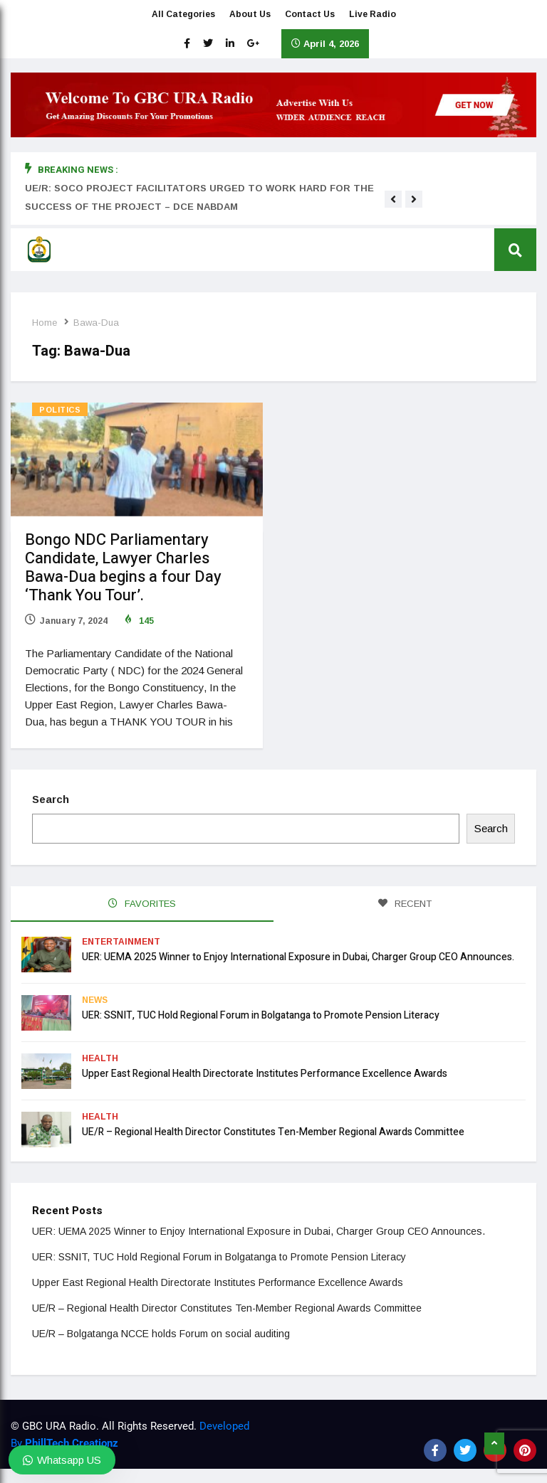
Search (50, 799)
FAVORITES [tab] (142, 903)
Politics (59, 409)
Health (100, 1058)
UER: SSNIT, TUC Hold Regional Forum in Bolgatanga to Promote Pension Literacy (260, 1015)
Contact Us (310, 14)
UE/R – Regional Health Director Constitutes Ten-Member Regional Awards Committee (273, 1132)
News (95, 1000)
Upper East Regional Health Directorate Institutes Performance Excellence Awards (264, 1073)
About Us (250, 14)
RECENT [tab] (405, 903)
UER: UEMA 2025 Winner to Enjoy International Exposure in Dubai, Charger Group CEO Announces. (298, 957)
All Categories (183, 14)
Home (44, 322)
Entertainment (121, 942)
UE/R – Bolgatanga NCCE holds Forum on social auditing (161, 1333)
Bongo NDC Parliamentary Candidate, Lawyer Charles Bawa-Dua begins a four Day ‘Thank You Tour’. (123, 567)
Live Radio (372, 14)
